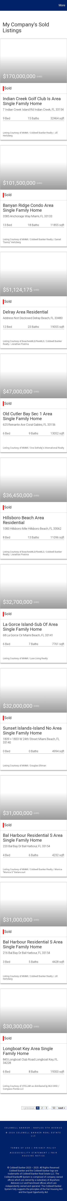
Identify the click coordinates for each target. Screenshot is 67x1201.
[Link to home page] (3, 5)
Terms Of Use (21, 1148)
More (62, 5)
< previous (28, 1108)
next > (61, 1108)
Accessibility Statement (29, 1153)
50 (54, 1108)
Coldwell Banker (17, 1128)
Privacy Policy (45, 1148)
